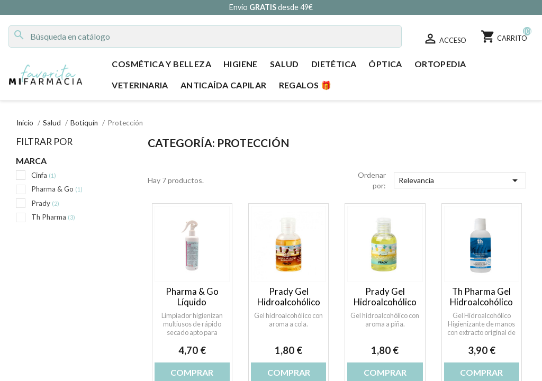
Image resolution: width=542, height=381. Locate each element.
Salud (284, 64)
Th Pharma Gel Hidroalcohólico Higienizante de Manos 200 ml (481, 306)
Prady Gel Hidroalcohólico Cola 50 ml (288, 301)
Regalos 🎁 (305, 85)
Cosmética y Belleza (161, 64)
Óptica (385, 64)
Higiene (240, 64)
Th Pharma (53, 217)
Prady (45, 203)
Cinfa (43, 175)
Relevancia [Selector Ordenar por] (460, 180)
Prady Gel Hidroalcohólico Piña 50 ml (385, 301)
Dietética (334, 64)
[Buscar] (205, 36)
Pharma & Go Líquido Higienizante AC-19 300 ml (192, 306)
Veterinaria (140, 85)
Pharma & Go (57, 189)
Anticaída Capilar (223, 85)
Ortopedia (440, 64)
